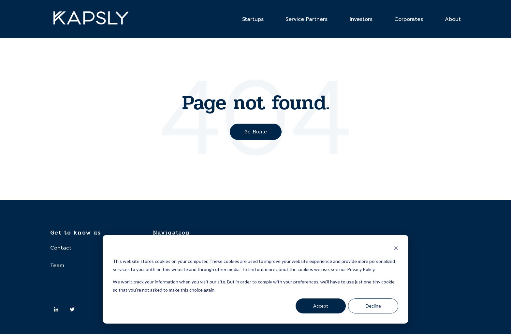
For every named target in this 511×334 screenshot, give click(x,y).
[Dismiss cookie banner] (396, 249)
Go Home (255, 132)
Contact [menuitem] (60, 248)
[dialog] (255, 279)
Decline (373, 306)
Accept (320, 306)
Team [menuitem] (57, 265)
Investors (361, 19)
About (453, 19)
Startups (253, 19)
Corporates (408, 19)
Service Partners (306, 19)
